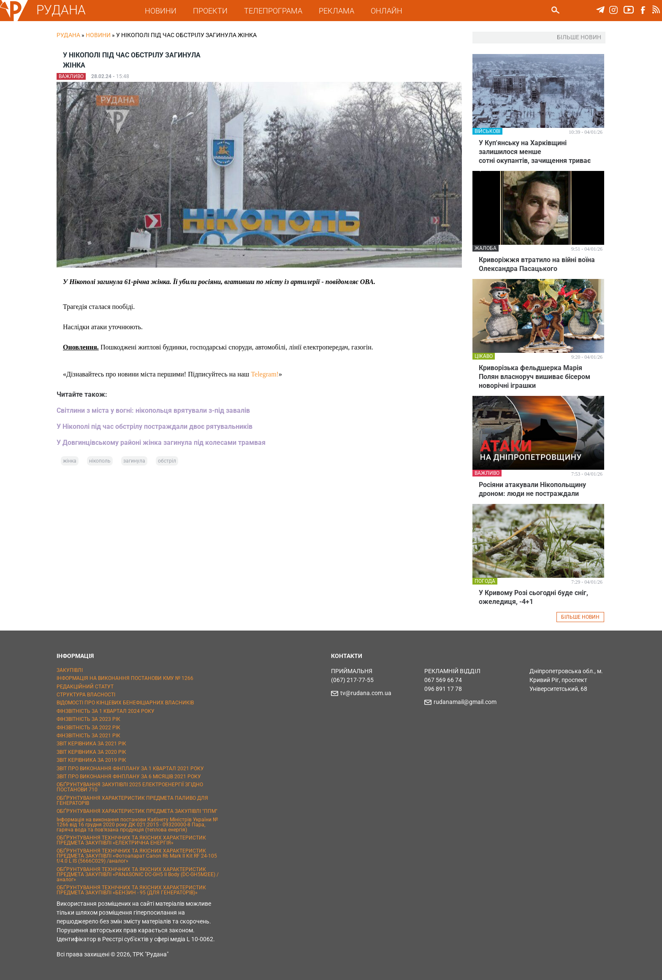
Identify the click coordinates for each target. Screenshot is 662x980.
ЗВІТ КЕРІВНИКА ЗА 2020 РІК (91, 752)
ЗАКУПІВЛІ (70, 670)
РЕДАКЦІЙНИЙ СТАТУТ (85, 687)
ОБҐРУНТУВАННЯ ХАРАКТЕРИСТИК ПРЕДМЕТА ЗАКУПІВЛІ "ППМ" (137, 811)
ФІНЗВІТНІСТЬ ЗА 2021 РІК (88, 736)
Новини (98, 35)
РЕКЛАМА (336, 10)
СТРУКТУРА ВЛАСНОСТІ (86, 695)
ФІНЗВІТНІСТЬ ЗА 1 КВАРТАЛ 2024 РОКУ (106, 711)
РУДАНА (61, 10)
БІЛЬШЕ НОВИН (580, 617)
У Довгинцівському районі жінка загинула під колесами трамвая (161, 443)
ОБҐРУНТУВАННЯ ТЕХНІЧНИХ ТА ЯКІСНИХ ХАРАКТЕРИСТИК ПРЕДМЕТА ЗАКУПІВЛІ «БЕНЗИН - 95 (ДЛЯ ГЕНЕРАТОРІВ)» (131, 890)
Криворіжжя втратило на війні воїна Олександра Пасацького (537, 264)
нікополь (100, 461)
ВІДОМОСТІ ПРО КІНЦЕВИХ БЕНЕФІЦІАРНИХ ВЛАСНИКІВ (125, 703)
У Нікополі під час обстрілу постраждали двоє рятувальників (154, 426)
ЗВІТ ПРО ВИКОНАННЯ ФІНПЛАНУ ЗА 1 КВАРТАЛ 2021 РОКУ (130, 769)
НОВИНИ (160, 10)
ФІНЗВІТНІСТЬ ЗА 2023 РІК (88, 719)
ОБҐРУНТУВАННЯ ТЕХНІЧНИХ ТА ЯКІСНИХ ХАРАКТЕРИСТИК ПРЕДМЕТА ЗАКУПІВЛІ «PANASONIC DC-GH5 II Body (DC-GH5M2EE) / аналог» (138, 874)
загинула (134, 461)
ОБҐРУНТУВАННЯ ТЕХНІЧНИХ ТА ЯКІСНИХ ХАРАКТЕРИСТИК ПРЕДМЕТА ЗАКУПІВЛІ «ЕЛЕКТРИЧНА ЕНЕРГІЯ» (131, 840)
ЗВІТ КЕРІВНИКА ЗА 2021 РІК (91, 744)
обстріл (167, 461)
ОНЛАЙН (386, 10)
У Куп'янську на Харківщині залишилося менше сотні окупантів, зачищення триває (535, 152)
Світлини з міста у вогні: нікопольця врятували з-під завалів (153, 410)
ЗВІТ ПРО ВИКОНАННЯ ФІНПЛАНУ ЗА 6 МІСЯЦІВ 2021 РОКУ (129, 777)
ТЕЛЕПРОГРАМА (273, 10)
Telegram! (265, 374)
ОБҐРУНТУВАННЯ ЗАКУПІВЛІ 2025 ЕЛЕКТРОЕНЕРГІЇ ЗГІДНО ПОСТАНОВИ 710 (130, 787)
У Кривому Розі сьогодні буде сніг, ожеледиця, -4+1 (533, 597)
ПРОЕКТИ (210, 10)
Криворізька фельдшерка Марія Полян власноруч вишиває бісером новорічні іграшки (534, 377)
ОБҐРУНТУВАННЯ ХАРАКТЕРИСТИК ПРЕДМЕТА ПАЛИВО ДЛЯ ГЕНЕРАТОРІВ (132, 800)
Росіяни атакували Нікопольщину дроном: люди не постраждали (532, 489)
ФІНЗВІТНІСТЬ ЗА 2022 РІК (88, 728)
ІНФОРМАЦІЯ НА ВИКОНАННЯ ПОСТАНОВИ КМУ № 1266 (125, 678)
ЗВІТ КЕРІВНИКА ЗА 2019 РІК (91, 760)
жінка (69, 461)
